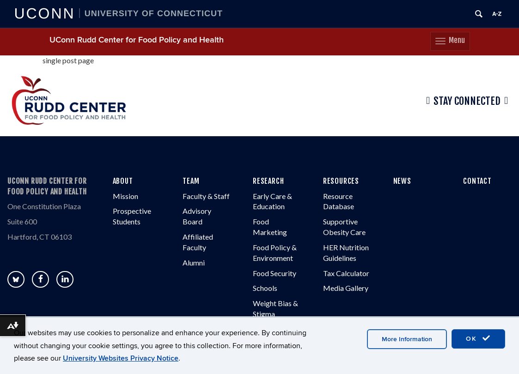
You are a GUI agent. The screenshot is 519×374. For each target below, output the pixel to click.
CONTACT (477, 181)
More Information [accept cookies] (407, 339)
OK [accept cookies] (478, 338)
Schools (265, 288)
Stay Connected (467, 101)
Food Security (274, 273)
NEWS (402, 181)
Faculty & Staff (206, 196)
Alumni (194, 262)
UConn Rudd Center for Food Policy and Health (136, 40)
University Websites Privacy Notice (120, 358)
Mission (125, 196)
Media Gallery (345, 288)
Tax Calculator (346, 273)
